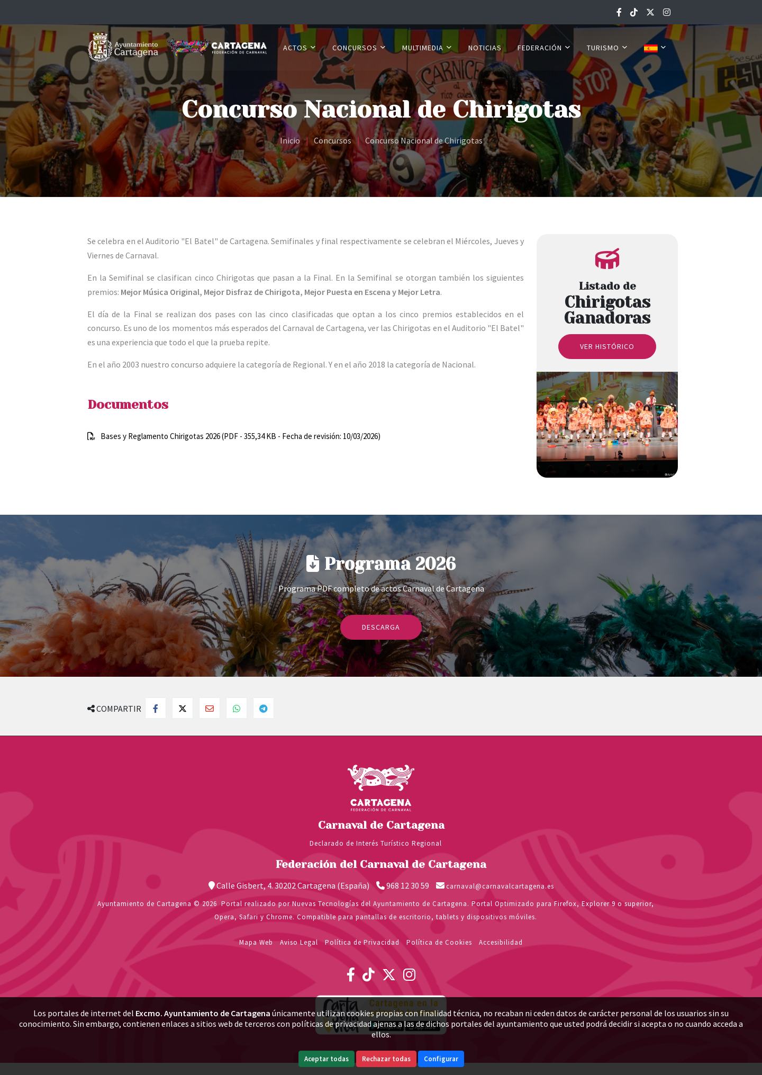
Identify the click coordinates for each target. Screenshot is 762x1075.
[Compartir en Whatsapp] (236, 708)
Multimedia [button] (427, 47)
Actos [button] (299, 47)
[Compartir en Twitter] (182, 708)
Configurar (441, 1058)
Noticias (485, 47)
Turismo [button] (607, 47)
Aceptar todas (326, 1058)
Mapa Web (256, 942)
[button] (655, 47)
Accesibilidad (501, 942)
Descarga (381, 627)
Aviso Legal (299, 942)
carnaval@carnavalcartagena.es (500, 886)
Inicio (290, 140)
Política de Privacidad (362, 942)
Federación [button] (544, 47)
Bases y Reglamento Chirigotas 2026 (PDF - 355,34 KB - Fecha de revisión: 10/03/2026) (240, 436)
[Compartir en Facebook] (155, 708)
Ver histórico (607, 346)
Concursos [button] (359, 47)
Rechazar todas (386, 1058)
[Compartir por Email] (209, 708)
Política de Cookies (439, 942)
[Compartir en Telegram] (263, 708)
